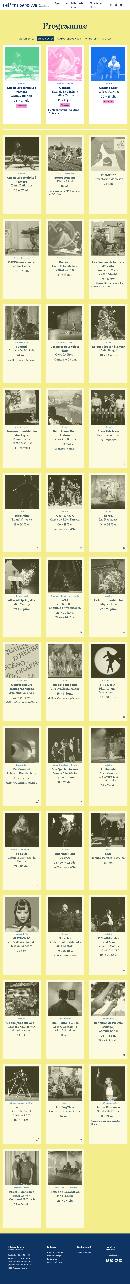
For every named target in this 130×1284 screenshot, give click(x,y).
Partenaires (52, 1259)
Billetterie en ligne (54, 1256)
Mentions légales (54, 1262)
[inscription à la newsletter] (114, 1248)
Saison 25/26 (46, 38)
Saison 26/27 (26, 38)
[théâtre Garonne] (29, 5)
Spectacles (62, 3)
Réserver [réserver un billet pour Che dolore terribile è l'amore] (21, 105)
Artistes (107, 38)
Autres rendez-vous (69, 38)
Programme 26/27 (84, 1252)
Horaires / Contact (55, 1252)
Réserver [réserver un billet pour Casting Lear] (108, 101)
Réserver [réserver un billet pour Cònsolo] (65, 105)
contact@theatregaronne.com (20, 1261)
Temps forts (91, 38)
